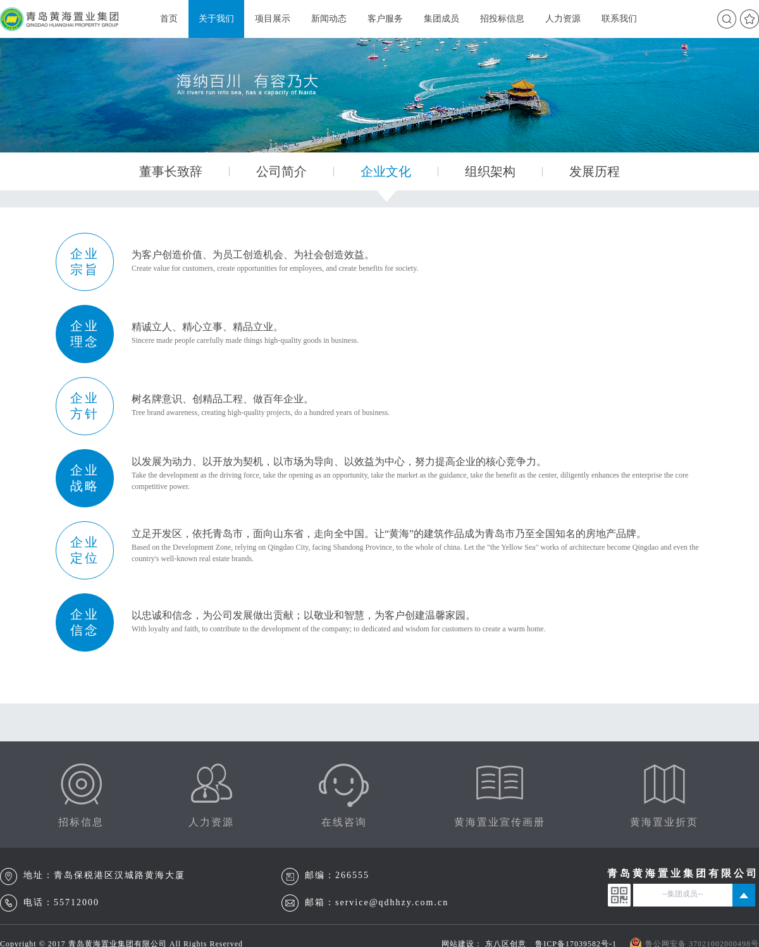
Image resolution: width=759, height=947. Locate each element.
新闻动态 (329, 18)
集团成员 (441, 18)
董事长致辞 (170, 171)
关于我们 (216, 18)
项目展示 (272, 18)
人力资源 (563, 18)
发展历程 (594, 171)
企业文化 (386, 171)
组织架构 (490, 171)
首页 (169, 18)
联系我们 (619, 18)
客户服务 (385, 18)
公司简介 (281, 171)
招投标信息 (502, 18)
